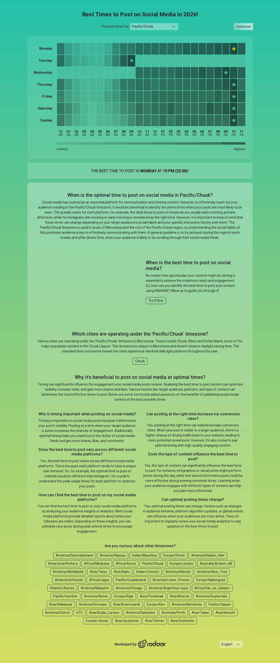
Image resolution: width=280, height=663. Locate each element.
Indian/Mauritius (144, 555)
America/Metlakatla (68, 572)
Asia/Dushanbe (182, 621)
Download (243, 26)
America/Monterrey (187, 604)
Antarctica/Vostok (69, 580)
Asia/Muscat (179, 596)
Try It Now (155, 300)
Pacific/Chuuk (152, 563)
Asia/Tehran (154, 621)
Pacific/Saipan (220, 604)
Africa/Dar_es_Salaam (212, 588)
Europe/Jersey (97, 621)
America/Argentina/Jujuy (168, 588)
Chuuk (140, 361)
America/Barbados (140, 612)
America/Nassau (113, 555)
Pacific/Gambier (65, 596)
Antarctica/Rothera (63, 563)
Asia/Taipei (200, 612)
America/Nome (96, 596)
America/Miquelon (95, 588)
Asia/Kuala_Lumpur (104, 612)
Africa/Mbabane (96, 563)
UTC (79, 612)
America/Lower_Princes (171, 580)
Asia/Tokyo (98, 572)
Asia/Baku (122, 572)
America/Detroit (57, 612)
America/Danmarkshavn (74, 555)
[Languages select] (231, 644)
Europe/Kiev (156, 604)
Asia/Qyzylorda (127, 621)
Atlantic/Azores (62, 588)
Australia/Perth (173, 612)
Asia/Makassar (60, 604)
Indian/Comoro (147, 572)
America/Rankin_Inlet (207, 555)
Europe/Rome (174, 555)
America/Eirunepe (93, 604)
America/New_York (212, 572)
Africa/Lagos (99, 580)
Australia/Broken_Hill (216, 563)
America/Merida (178, 572)
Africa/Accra (126, 563)
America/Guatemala (211, 596)
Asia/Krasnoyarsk (126, 604)
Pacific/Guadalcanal (131, 580)
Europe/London (181, 563)
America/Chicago (129, 588)
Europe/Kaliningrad (210, 580)
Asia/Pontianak (151, 596)
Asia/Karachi (225, 612)
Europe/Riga (123, 596)
